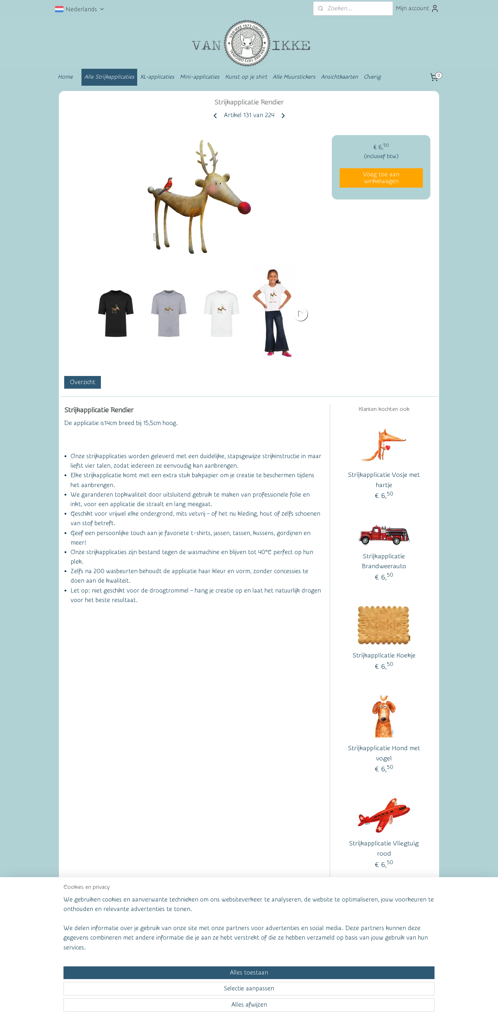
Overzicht (82, 382)
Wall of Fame (163, 924)
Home (65, 77)
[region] (202, 987)
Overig (372, 77)
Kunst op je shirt (246, 77)
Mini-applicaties (199, 77)
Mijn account (417, 8)
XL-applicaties (157, 77)
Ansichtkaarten (339, 77)
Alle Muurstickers (294, 77)
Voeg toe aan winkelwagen (381, 177)
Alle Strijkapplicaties (109, 77)
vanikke (382, 922)
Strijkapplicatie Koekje (384, 655)
